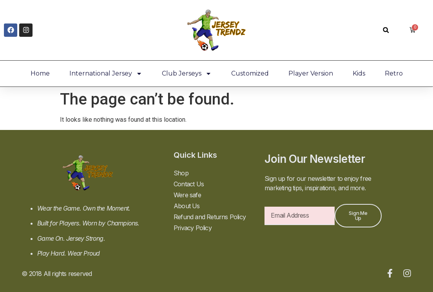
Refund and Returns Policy (210, 217)
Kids (359, 73)
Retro (394, 73)
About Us (187, 206)
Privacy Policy (193, 228)
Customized (250, 73)
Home (40, 73)
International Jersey (105, 74)
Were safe (187, 195)
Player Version (310, 73)
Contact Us (189, 184)
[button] (386, 30)
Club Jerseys (187, 74)
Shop (181, 173)
